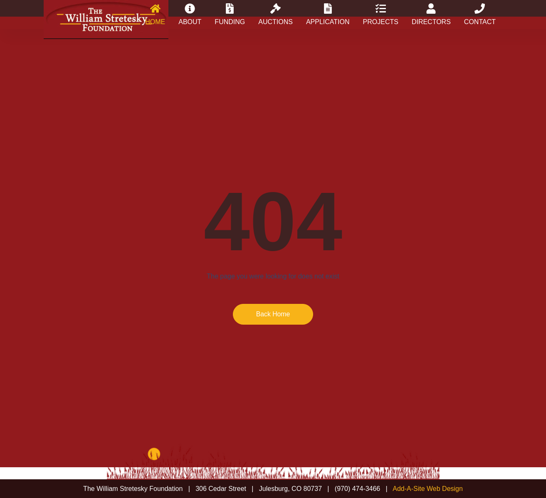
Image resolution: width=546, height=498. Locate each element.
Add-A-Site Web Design (428, 488)
